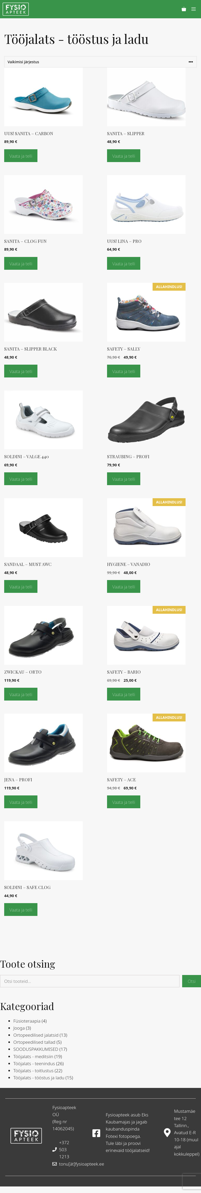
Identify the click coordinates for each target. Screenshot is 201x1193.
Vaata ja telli (20, 156)
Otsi (192, 981)
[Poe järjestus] (100, 61)
